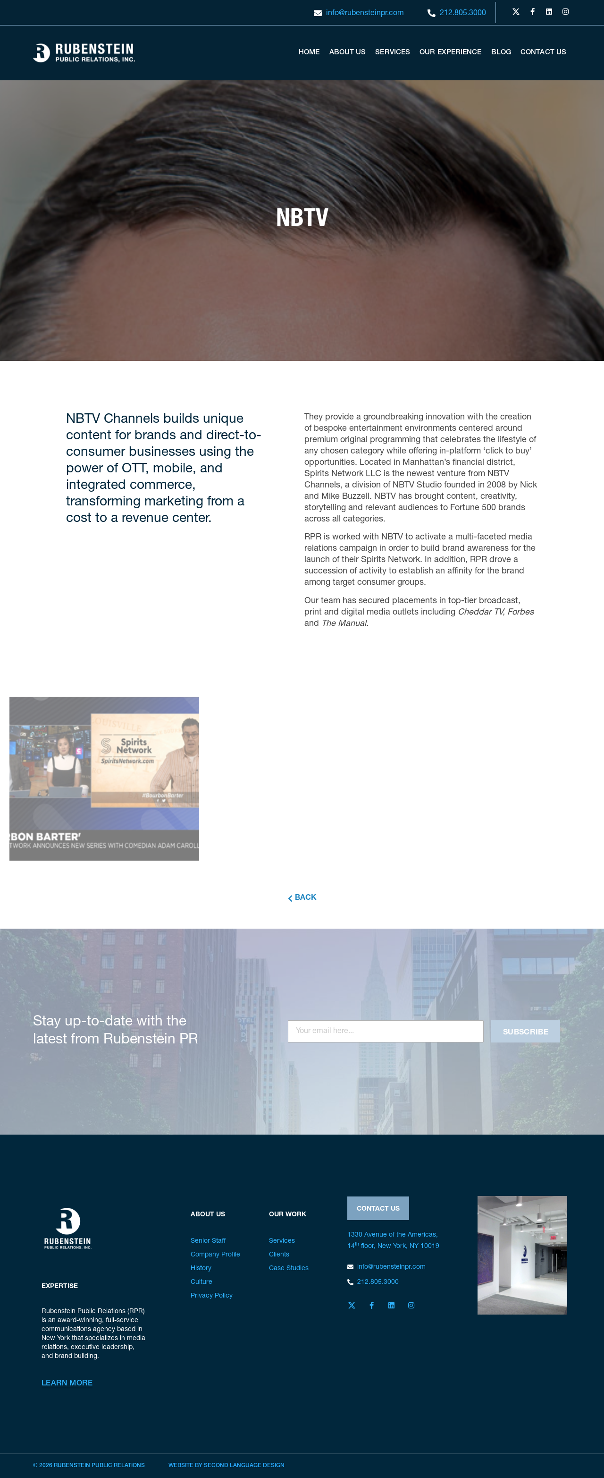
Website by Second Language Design (226, 1466)
